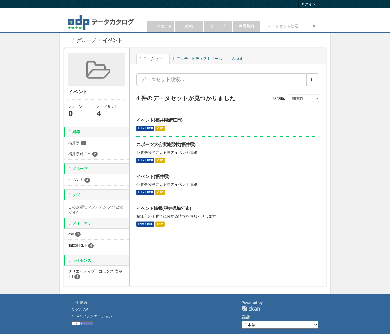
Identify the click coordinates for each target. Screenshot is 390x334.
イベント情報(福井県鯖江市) (163, 208)
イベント (112, 40)
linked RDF (145, 128)
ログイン (308, 4)
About (235, 58)
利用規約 (246, 26)
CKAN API (80, 309)
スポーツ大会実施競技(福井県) (166, 144)
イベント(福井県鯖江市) (159, 120)
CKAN (251, 309)
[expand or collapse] (318, 20)
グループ (217, 26)
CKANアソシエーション (92, 316)
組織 (189, 26)
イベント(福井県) (153, 176)
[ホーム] (69, 40)
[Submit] (314, 25)
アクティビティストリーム (197, 58)
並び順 (278, 98)
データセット (160, 26)
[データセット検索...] (221, 79)
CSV (160, 128)
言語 (245, 317)
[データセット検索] (292, 26)
